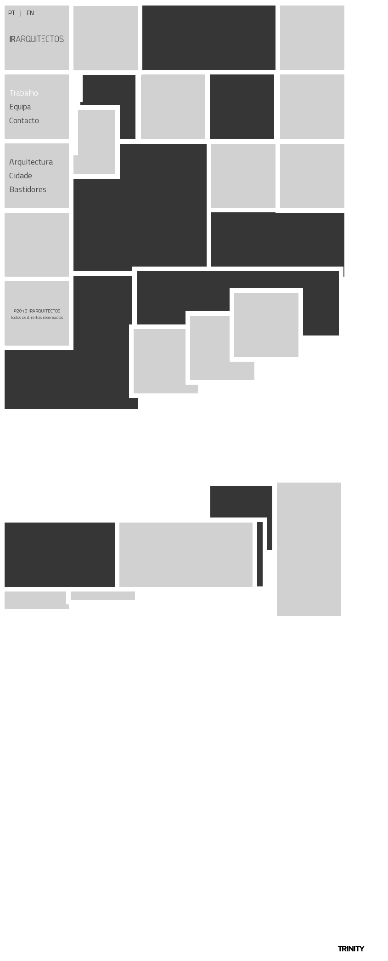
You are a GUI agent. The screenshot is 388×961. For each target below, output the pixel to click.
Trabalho (23, 93)
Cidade (20, 175)
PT (12, 12)
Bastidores (27, 189)
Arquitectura (31, 161)
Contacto (24, 120)
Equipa (20, 107)
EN (30, 12)
